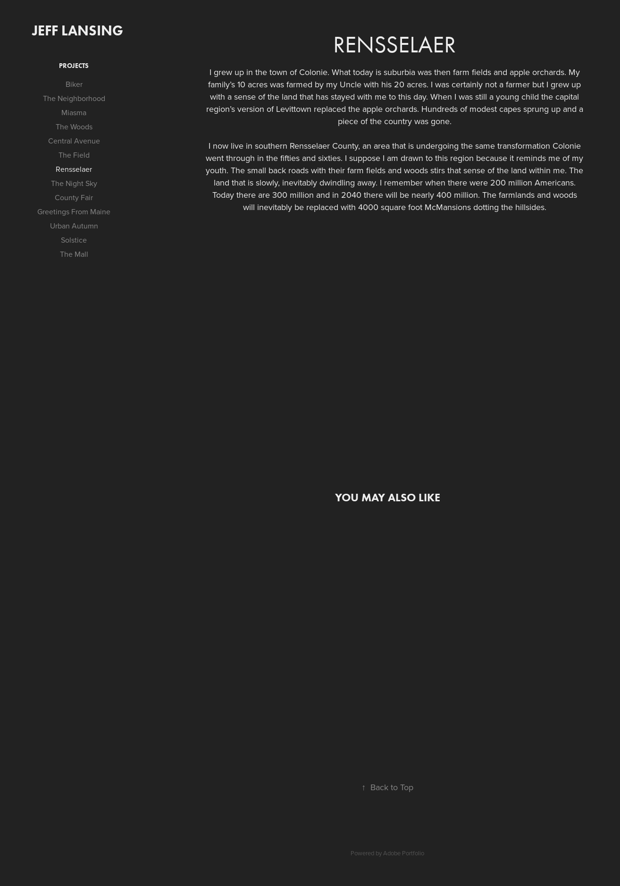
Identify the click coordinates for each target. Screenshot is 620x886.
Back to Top (387, 787)
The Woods (74, 126)
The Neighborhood (74, 98)
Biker (74, 84)
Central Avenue (74, 140)
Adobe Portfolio (403, 853)
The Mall (74, 254)
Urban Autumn (74, 225)
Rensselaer (74, 169)
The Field (74, 155)
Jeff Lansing (77, 30)
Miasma (73, 112)
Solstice (74, 240)
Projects (74, 66)
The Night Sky (74, 183)
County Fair (74, 197)
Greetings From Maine (73, 211)
